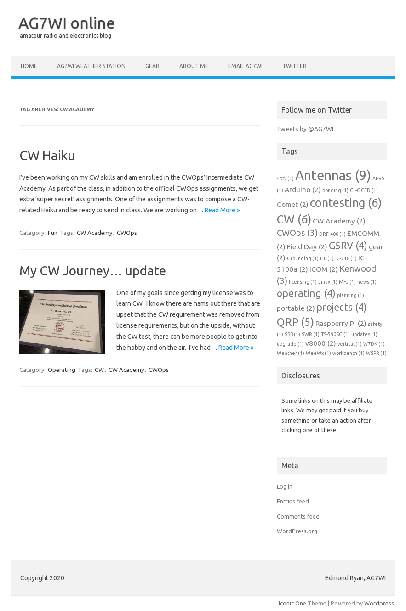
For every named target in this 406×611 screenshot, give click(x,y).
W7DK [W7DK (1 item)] (374, 344)
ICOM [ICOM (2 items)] (323, 269)
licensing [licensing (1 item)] (303, 282)
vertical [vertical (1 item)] (349, 344)
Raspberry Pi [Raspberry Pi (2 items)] (340, 323)
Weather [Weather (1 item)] (290, 353)
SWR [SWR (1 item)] (311, 334)
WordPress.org (297, 531)
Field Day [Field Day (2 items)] (307, 247)
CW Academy (94, 232)
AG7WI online (66, 22)
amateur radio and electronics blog (65, 36)
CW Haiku (47, 155)
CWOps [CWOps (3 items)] (297, 233)
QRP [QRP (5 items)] (295, 322)
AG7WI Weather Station (91, 66)
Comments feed (298, 516)
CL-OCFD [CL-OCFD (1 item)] (364, 190)
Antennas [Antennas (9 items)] (333, 175)
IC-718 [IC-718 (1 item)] (346, 258)
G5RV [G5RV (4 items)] (348, 245)
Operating (61, 369)
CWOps (127, 232)
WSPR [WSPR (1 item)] (376, 353)
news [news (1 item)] (367, 282)
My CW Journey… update (92, 270)
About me (193, 66)
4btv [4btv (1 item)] (285, 178)
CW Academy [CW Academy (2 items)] (339, 221)
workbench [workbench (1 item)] (348, 353)
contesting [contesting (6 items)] (346, 202)
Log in (284, 486)
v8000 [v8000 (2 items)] (320, 343)
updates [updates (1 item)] (364, 334)
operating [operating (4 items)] (306, 293)
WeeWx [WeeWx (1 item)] (318, 353)
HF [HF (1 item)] (327, 258)
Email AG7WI (245, 66)
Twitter (294, 66)
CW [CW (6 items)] (294, 219)
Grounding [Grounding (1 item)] (303, 258)
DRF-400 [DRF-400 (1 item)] (332, 234)
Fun (52, 232)
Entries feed (293, 501)
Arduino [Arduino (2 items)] (303, 190)
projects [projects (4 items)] (341, 307)
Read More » (222, 210)
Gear (152, 66)
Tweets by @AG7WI (305, 128)
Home (29, 66)
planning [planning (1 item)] (350, 295)
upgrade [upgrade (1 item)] (290, 344)
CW (99, 369)
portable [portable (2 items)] (296, 308)
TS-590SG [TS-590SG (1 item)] (335, 334)
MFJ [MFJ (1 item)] (347, 282)
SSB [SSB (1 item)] (292, 334)
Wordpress (379, 603)
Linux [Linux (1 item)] (327, 282)
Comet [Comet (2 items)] (293, 204)
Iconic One (292, 603)
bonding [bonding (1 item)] (335, 190)
